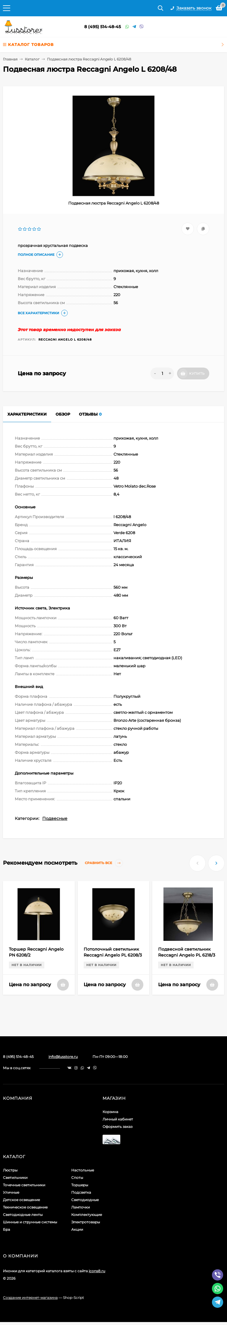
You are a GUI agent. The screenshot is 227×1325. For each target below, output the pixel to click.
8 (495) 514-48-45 (102, 26)
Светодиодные (85, 1200)
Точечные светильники (24, 1185)
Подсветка (81, 1192)
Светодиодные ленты (23, 1214)
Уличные (11, 1192)
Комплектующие (86, 1214)
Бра (6, 1229)
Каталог (32, 59)
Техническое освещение (25, 1207)
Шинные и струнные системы (30, 1222)
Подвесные (54, 818)
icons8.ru (97, 1271)
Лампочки (80, 1207)
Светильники (15, 1177)
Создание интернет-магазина (30, 1297)
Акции (77, 1229)
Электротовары (85, 1222)
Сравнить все (104, 863)
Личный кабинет (118, 1119)
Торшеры (79, 1185)
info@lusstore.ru (63, 1056)
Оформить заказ (117, 1126)
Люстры (10, 1170)
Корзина (110, 1112)
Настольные (82, 1170)
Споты (77, 1177)
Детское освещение (21, 1200)
